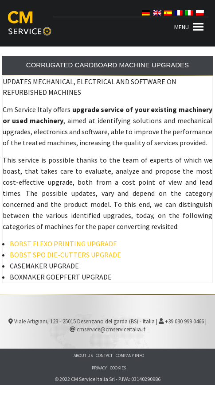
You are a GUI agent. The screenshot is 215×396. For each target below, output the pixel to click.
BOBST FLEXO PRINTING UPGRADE (63, 243)
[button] (181, 27)
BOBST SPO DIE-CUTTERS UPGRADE (65, 254)
